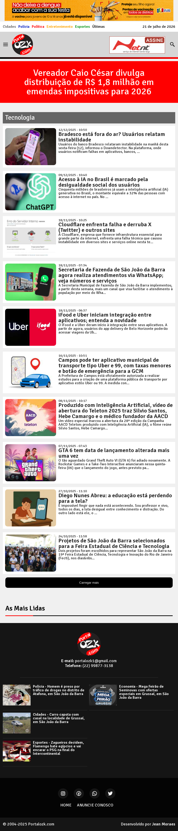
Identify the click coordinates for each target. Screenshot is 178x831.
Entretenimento (60, 26)
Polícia (23, 26)
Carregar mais (89, 582)
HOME (65, 805)
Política (38, 26)
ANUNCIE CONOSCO (95, 805)
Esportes (82, 26)
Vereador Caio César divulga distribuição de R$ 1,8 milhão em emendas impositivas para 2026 (89, 82)
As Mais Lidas (25, 608)
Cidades (9, 26)
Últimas (98, 26)
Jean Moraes (163, 824)
